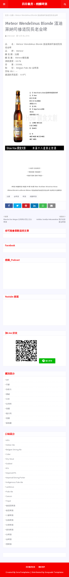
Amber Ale (10, 445)
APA (7, 440)
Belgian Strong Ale (14, 449)
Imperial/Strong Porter (15, 477)
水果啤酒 (9, 525)
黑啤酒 (9, 544)
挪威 (8, 394)
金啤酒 (16, 196)
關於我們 (42, 567)
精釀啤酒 (33, 196)
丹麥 (8, 384)
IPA (7, 468)
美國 (8, 408)
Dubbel (9, 463)
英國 (8, 418)
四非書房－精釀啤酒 (34, 4)
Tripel (8, 501)
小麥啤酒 (9, 515)
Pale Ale (9, 491)
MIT (7, 380)
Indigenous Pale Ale (14, 482)
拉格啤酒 (9, 520)
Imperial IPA (11, 473)
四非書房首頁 (30, 567)
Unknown (11, 36)
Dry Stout (10, 459)
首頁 (6, 15)
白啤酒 (9, 534)
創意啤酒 (9, 510)
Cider (8, 454)
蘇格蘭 (9, 423)
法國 (11, 15)
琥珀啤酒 (9, 529)
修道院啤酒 (10, 505)
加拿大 (9, 389)
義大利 (9, 413)
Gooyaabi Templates (54, 572)
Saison (9, 496)
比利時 (9, 403)
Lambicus (10, 487)
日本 (8, 399)
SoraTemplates (23, 572)
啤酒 (24, 196)
